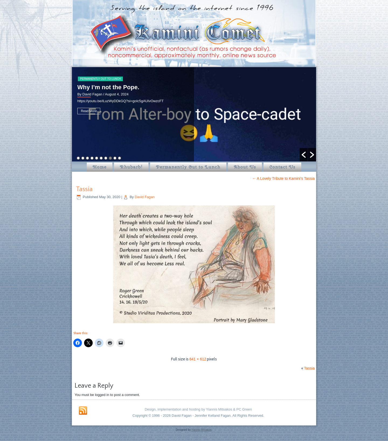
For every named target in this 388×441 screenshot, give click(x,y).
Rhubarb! (131, 167)
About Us (245, 167)
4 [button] (92, 158)
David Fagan (145, 197)
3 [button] (87, 158)
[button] (304, 154)
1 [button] (78, 158)
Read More (89, 111)
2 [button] (83, 158)
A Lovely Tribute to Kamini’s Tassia (283, 178)
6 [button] (101, 158)
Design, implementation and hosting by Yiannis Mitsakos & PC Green (198, 409)
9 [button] (115, 158)
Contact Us (282, 167)
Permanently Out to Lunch (100, 78)
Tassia (84, 189)
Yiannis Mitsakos (201, 429)
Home (99, 167)
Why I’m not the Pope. (108, 87)
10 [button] (119, 158)
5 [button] (96, 158)
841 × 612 (197, 359)
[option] (194, 114)
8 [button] (110, 158)
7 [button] (106, 158)
